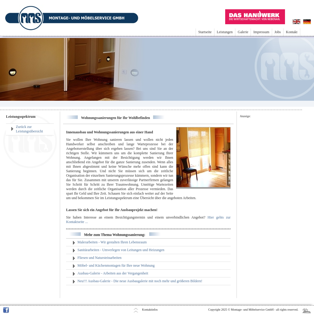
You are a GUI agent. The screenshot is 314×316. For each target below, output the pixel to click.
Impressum (261, 32)
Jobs (278, 32)
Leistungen (225, 32)
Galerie (243, 32)
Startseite (205, 32)
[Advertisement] (268, 208)
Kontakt (292, 32)
